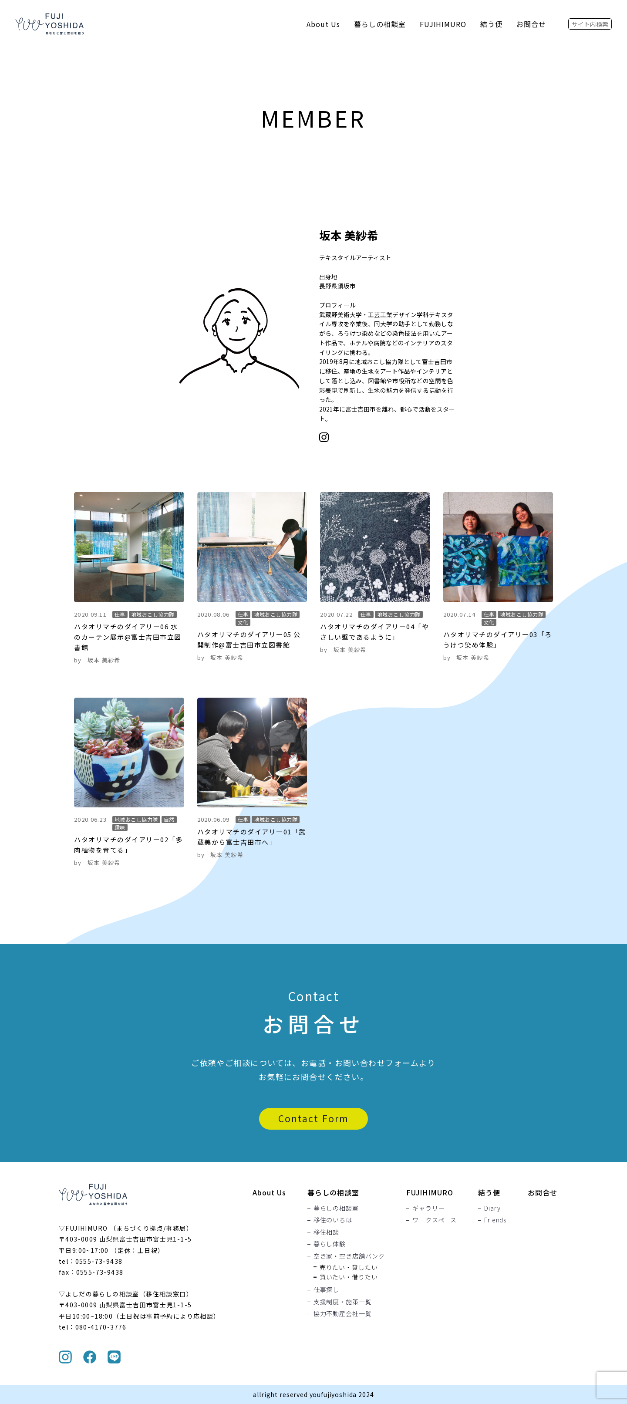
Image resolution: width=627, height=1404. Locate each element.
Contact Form (313, 1118)
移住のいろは (333, 1220)
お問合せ (531, 24)
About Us (323, 24)
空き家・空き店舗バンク (349, 1256)
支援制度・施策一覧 (343, 1302)
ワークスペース (434, 1220)
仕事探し (326, 1290)
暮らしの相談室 (380, 24)
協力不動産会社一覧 (343, 1314)
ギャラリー (428, 1208)
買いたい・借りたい (349, 1276)
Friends (495, 1220)
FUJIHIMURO (443, 24)
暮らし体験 (330, 1244)
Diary (492, 1208)
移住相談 (326, 1232)
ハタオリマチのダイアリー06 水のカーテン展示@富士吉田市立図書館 (128, 637)
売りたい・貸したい (349, 1267)
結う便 (491, 24)
